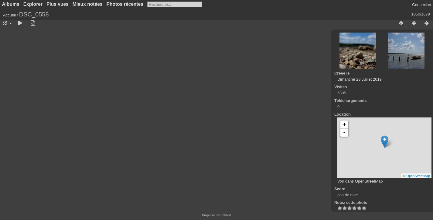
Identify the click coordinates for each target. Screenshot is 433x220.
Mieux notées (88, 4)
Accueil (9, 15)
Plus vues (57, 4)
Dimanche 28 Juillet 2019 (359, 79)
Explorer (33, 4)
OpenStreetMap (418, 176)
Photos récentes (125, 4)
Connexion (421, 4)
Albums (10, 4)
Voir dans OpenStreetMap (360, 181)
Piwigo (226, 215)
